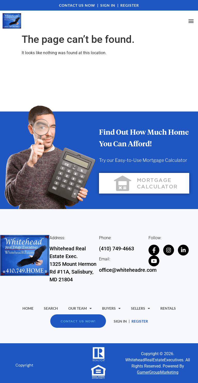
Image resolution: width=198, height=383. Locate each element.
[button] (191, 21)
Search (51, 308)
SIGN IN (107, 5)
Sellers (140, 308)
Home (28, 308)
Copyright (24, 365)
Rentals (168, 308)
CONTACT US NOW (77, 5)
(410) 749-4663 (116, 248)
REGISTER (129, 5)
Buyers (111, 308)
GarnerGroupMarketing (157, 372)
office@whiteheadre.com (127, 270)
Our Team (80, 308)
